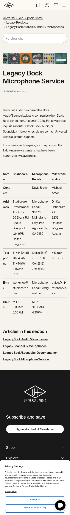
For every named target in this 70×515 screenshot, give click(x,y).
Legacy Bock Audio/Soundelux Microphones (35, 27)
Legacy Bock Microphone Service (26, 359)
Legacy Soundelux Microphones (24, 346)
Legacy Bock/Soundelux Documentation (30, 352)
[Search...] (35, 38)
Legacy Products (17, 22)
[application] (60, 505)
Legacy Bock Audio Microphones (25, 339)
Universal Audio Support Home (23, 18)
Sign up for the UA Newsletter (35, 429)
